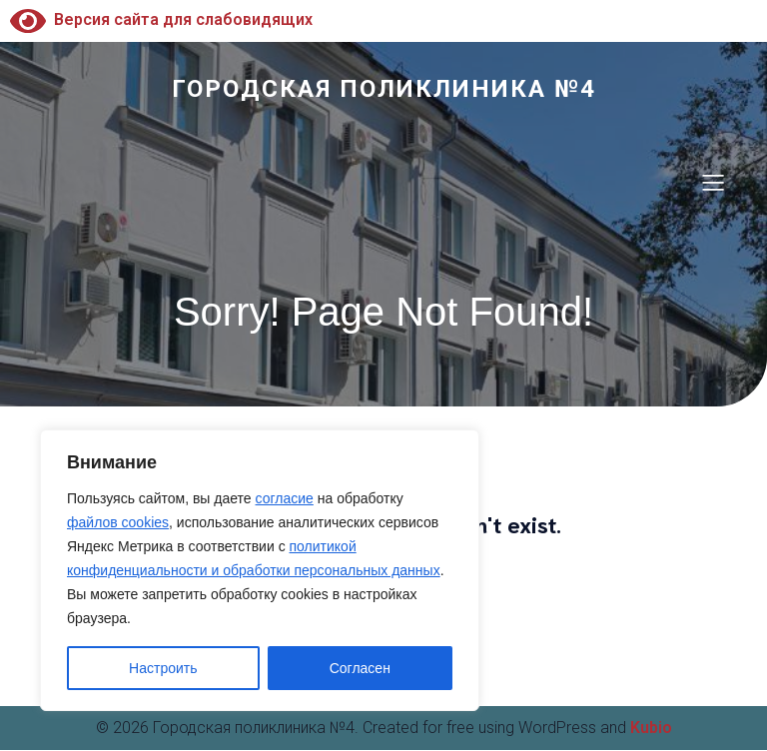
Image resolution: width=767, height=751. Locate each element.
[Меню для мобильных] (713, 183)
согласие (285, 498)
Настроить (163, 668)
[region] (259, 570)
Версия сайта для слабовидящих (161, 19)
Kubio (651, 728)
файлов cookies (118, 522)
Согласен (360, 668)
